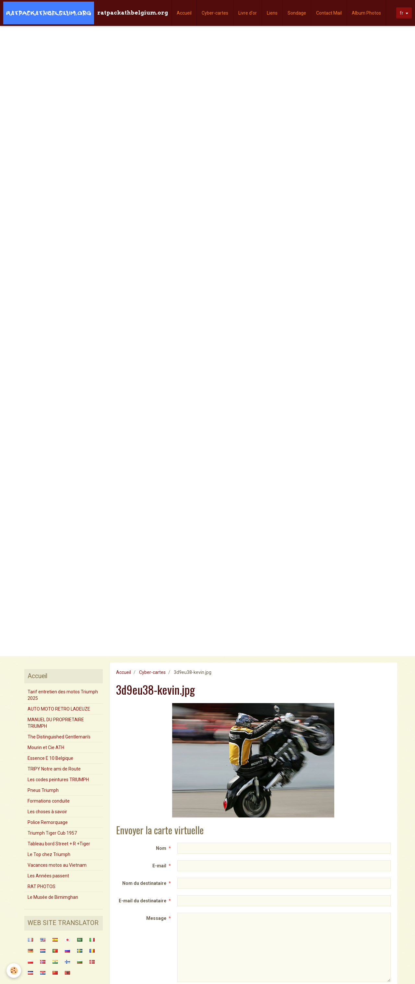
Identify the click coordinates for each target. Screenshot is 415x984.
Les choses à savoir (47, 811)
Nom (161, 848)
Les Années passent (48, 875)
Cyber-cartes (215, 13)
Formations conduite (49, 801)
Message (156, 918)
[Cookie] (13, 970)
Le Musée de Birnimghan (53, 897)
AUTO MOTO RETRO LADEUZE (59, 709)
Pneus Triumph (43, 790)
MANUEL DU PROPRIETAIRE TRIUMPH (56, 723)
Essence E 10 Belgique (50, 758)
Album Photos (366, 13)
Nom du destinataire (144, 883)
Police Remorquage (48, 822)
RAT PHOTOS (41, 886)
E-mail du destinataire (142, 900)
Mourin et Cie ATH (46, 747)
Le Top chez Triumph (49, 854)
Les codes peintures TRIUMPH (58, 779)
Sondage (297, 13)
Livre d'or (247, 13)
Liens (272, 13)
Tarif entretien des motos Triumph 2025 (63, 695)
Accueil (184, 13)
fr (401, 13)
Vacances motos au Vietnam (57, 865)
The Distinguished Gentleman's (59, 736)
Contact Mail (329, 13)
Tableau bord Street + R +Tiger (59, 843)
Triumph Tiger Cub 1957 (52, 833)
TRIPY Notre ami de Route (54, 768)
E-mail (159, 865)
